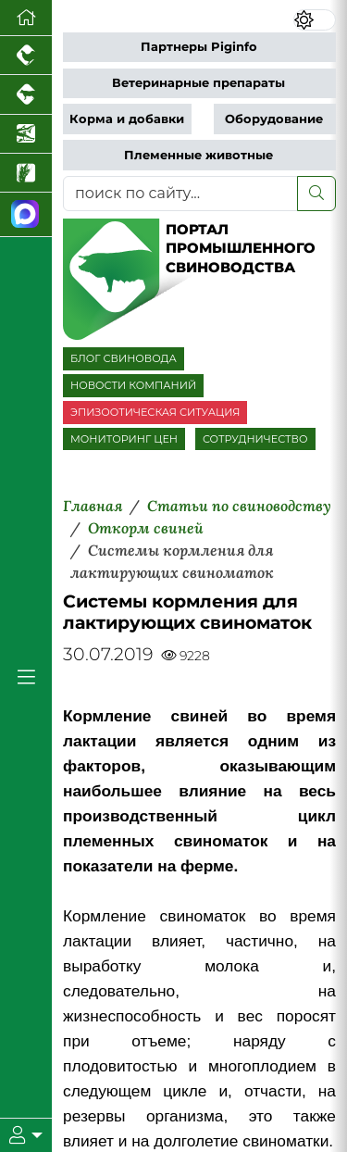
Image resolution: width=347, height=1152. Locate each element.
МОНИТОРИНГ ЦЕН (124, 438)
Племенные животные (198, 155)
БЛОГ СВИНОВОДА (123, 358)
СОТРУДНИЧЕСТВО (255, 438)
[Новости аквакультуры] (26, 134)
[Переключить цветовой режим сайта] (314, 20)
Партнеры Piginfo (199, 47)
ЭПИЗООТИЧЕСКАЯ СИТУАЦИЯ (155, 412)
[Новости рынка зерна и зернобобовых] (26, 173)
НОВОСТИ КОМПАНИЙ (133, 385)
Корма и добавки (126, 119)
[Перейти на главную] (26, 18)
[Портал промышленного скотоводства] (26, 94)
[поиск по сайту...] (180, 193)
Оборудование (274, 119)
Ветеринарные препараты (198, 83)
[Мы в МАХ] (26, 214)
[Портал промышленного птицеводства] (26, 55)
